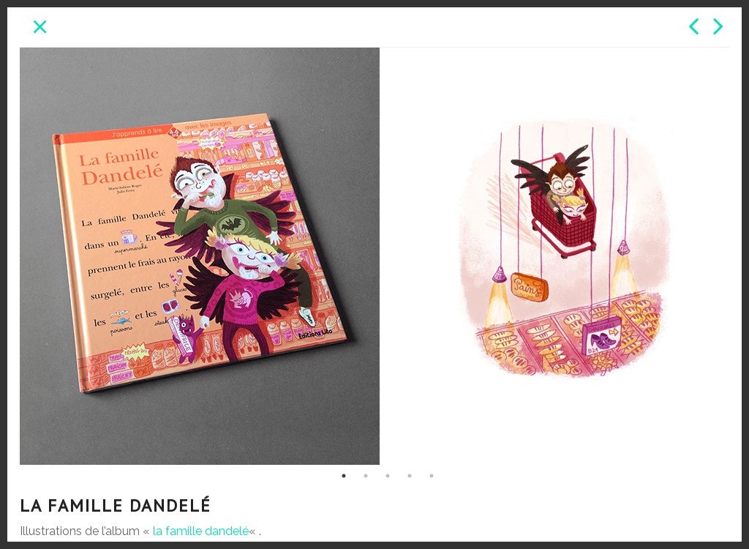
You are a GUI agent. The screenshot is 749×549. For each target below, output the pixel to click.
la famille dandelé (201, 531)
